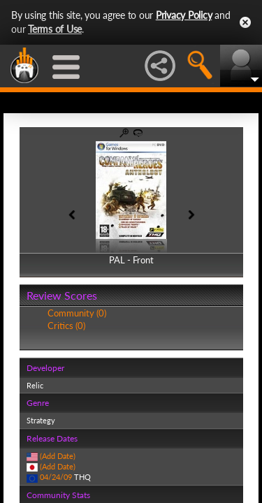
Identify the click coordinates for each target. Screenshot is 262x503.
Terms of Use (55, 29)
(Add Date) (57, 455)
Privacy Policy (184, 15)
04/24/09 (56, 476)
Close (245, 22)
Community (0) (77, 313)
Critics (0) (66, 325)
